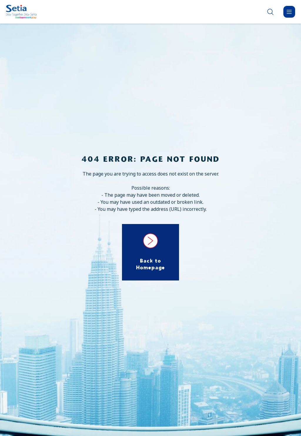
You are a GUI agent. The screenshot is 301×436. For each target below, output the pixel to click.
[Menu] (289, 12)
